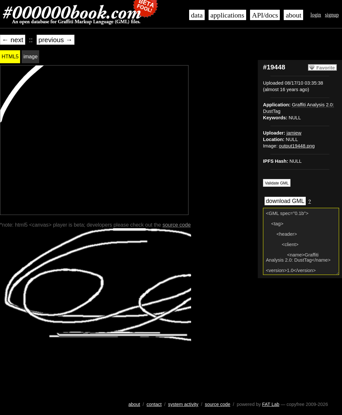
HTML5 (10, 56)
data (197, 15)
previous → (56, 39)
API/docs (265, 15)
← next (12, 39)
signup (332, 15)
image (30, 56)
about (293, 15)
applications (227, 15)
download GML (285, 201)
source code (177, 225)
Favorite (325, 67)
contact (154, 404)
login (315, 15)
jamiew (294, 133)
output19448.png (297, 145)
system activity (183, 404)
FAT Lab (270, 404)
